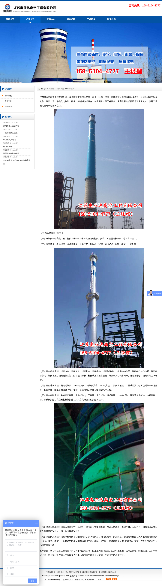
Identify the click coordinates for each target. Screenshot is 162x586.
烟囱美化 (60, 572)
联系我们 (111, 19)
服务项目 (71, 19)
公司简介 (30, 19)
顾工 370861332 (98, 580)
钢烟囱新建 (50, 572)
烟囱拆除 (111, 572)
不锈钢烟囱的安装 (10, 133)
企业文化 (8, 101)
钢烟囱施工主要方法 (11, 126)
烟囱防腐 (93, 572)
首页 (52, 89)
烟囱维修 (102, 572)
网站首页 (10, 19)
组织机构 (8, 96)
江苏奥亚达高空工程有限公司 (72, 580)
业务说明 (8, 106)
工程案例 (91, 19)
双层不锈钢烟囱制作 (11, 153)
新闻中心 (50, 19)
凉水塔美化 (70, 572)
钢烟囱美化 (7, 146)
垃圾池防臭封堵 (9, 140)
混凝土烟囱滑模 (82, 572)
